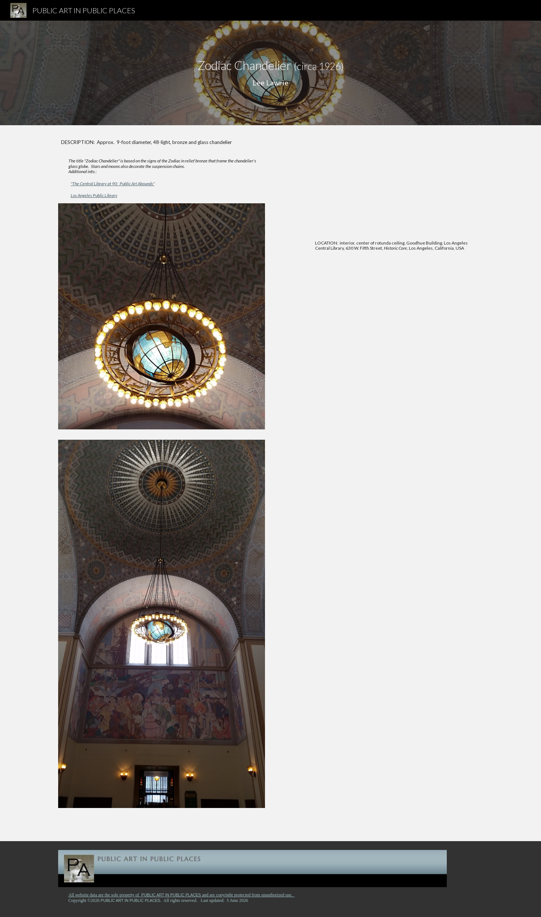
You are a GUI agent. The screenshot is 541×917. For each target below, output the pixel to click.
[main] (270, 73)
